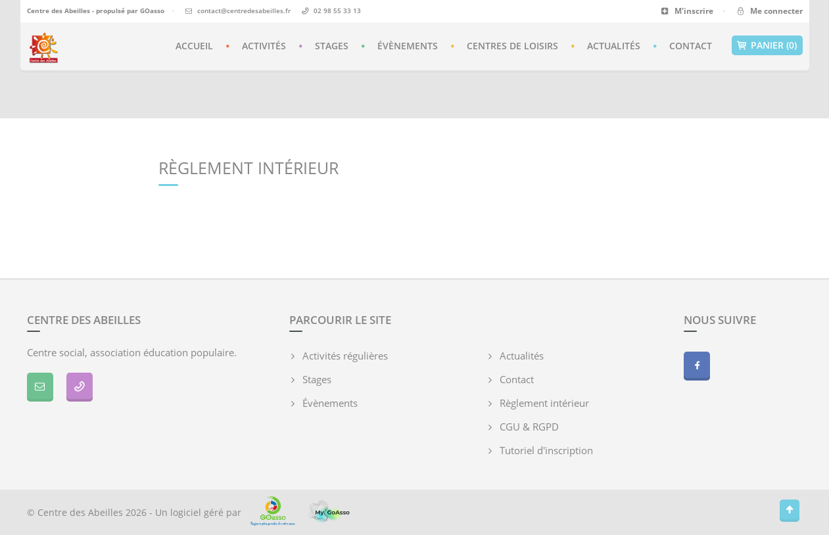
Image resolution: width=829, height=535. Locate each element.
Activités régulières (345, 355)
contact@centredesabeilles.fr (244, 10)
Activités (264, 45)
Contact (690, 45)
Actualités (613, 45)
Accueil (194, 45)
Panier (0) (767, 45)
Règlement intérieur (544, 402)
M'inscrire (687, 10)
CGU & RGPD (529, 426)
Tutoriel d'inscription (546, 450)
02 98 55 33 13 (337, 10)
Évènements (407, 45)
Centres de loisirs (512, 45)
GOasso (152, 10)
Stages (331, 45)
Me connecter (769, 10)
